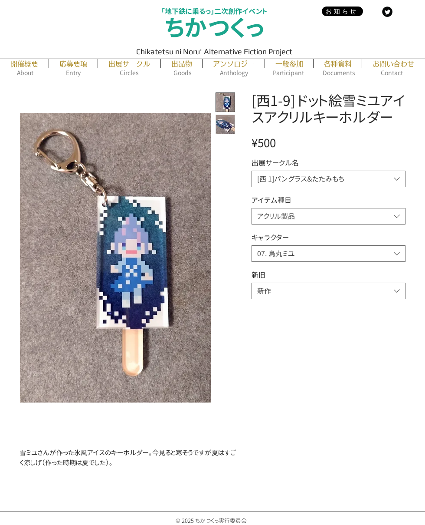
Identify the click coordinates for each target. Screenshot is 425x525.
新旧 (258, 275)
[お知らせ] (342, 11)
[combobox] (328, 179)
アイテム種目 (271, 200)
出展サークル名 (275, 163)
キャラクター (270, 237)
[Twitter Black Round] (387, 12)
